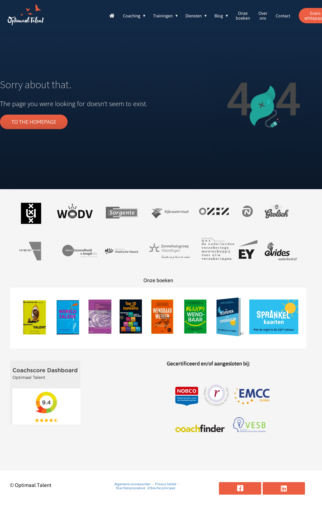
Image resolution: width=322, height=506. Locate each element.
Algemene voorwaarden (132, 484)
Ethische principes (161, 488)
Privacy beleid (165, 484)
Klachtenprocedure (130, 488)
